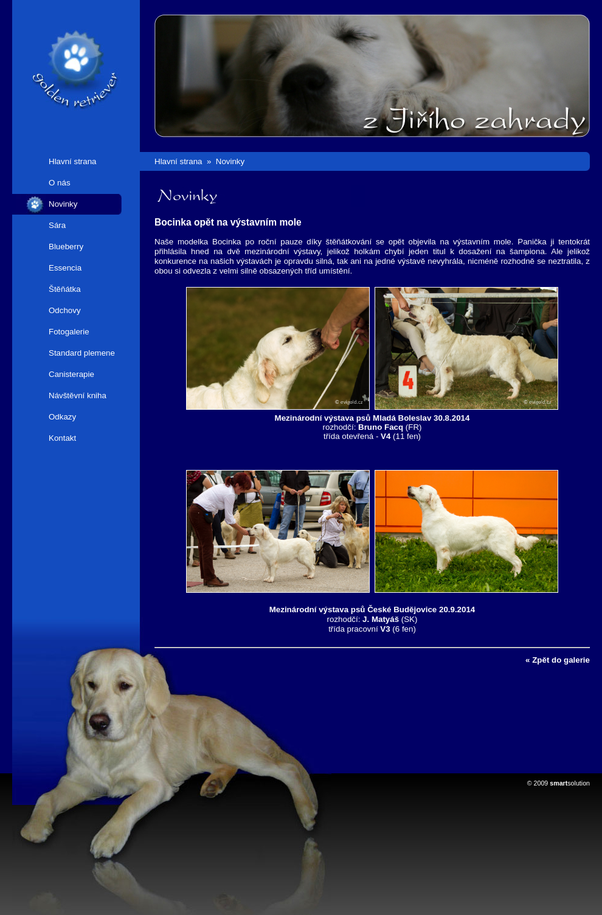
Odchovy (65, 310)
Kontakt (62, 438)
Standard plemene (82, 352)
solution (570, 783)
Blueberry (66, 246)
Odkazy (62, 416)
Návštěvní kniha (77, 395)
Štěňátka (65, 289)
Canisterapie (71, 374)
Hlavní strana (73, 161)
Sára (57, 225)
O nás (60, 182)
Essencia (65, 267)
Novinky (63, 204)
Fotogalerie (69, 331)
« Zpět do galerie (557, 660)
